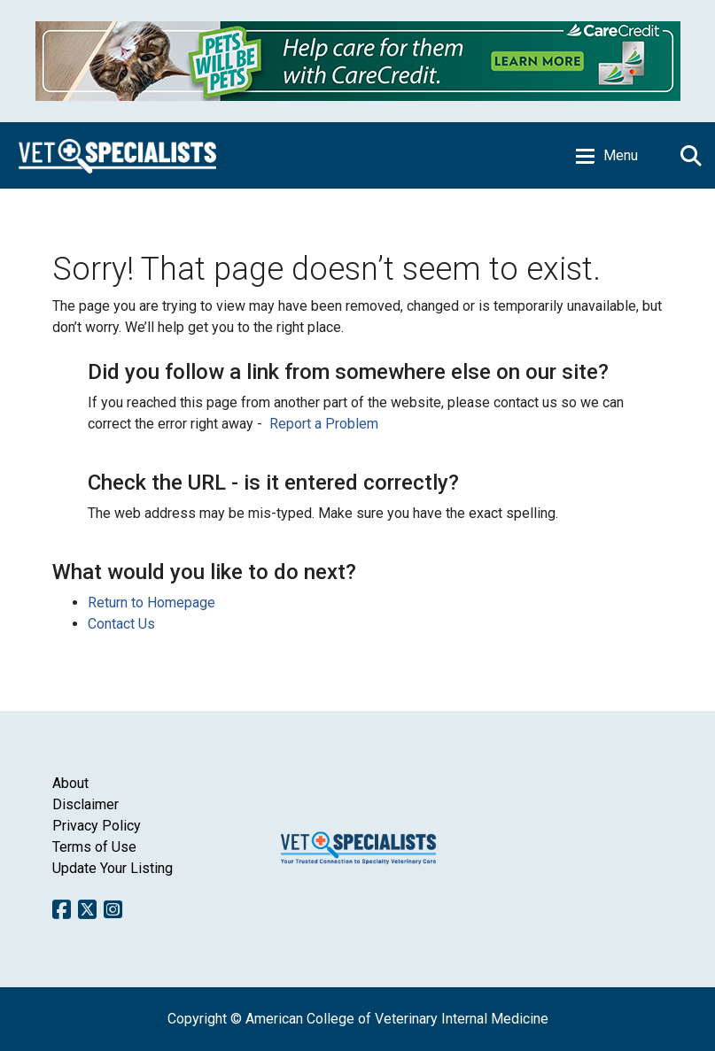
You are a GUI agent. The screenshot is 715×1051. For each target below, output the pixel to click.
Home (117, 155)
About (70, 783)
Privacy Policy (96, 825)
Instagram (113, 909)
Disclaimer (85, 804)
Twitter (87, 909)
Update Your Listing (112, 868)
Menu (620, 155)
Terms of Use (94, 846)
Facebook (61, 909)
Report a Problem (323, 423)
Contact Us (121, 623)
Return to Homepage (151, 602)
